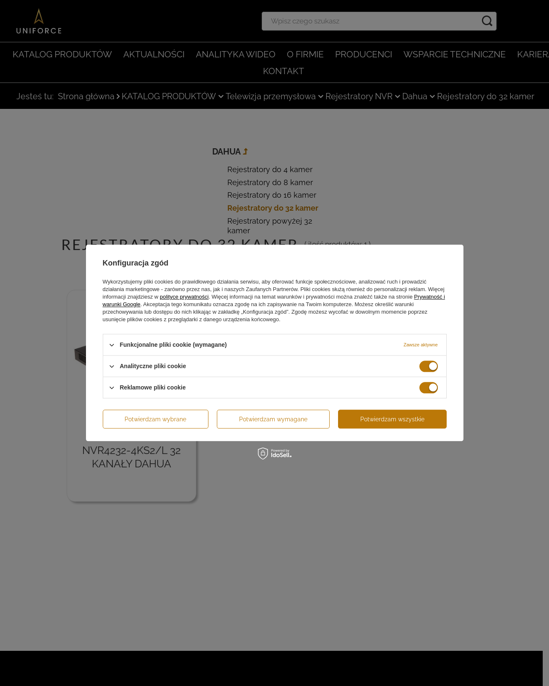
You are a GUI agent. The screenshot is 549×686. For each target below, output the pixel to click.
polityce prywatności (184, 297)
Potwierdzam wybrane (155, 419)
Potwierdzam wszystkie (392, 419)
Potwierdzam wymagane (273, 419)
